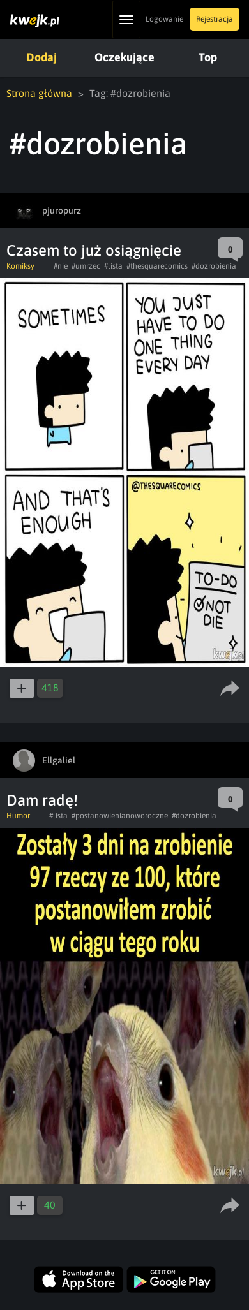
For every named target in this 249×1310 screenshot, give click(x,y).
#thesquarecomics (157, 265)
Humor (18, 815)
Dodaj (41, 57)
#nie (61, 265)
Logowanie (164, 19)
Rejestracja (214, 19)
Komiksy (20, 265)
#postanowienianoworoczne (120, 815)
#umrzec (86, 265)
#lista (113, 265)
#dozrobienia (214, 265)
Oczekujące (124, 57)
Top (208, 57)
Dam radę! (42, 800)
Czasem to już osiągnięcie (93, 250)
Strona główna (39, 93)
